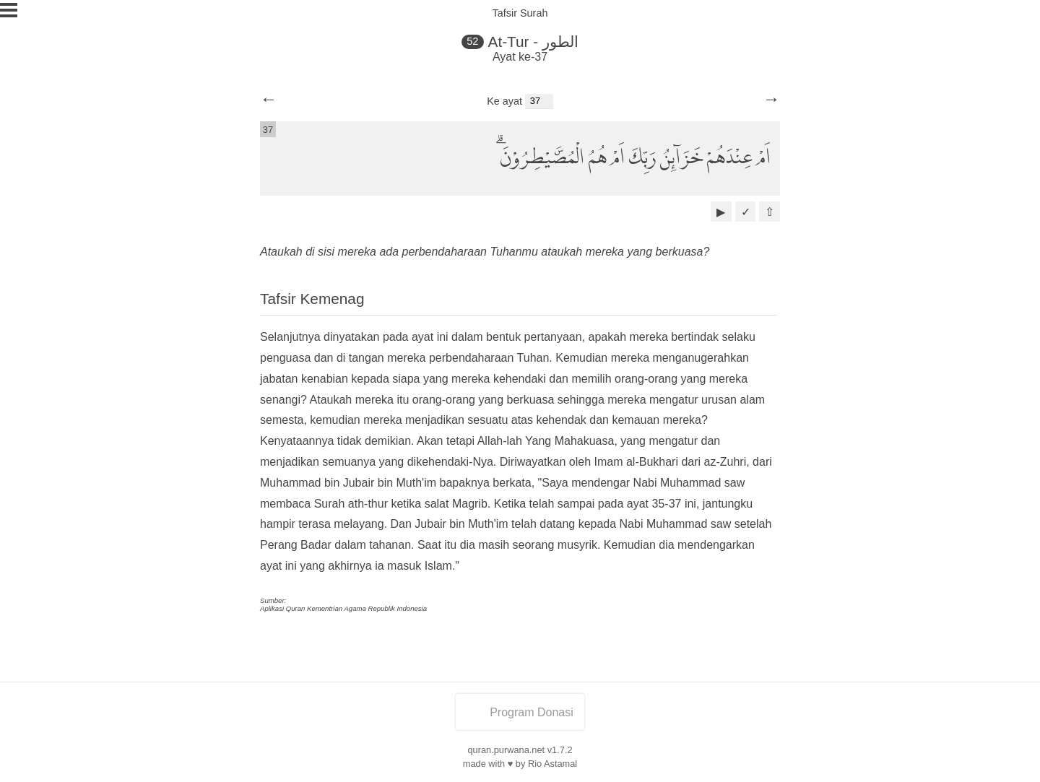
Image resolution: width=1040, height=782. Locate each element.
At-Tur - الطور (533, 41)
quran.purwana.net (506, 749)
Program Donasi (520, 712)
